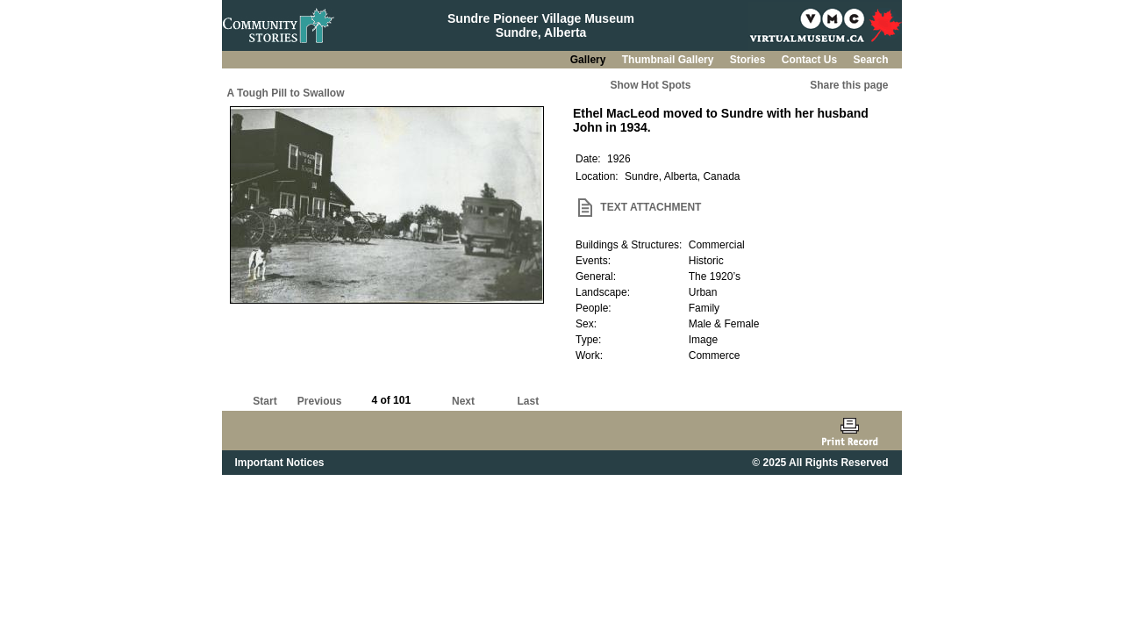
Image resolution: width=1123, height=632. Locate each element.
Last (528, 401)
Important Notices (280, 462)
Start (264, 401)
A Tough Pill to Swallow (286, 93)
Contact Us (811, 60)
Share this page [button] (849, 85)
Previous (319, 401)
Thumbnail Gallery (669, 60)
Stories (749, 60)
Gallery (589, 60)
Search (870, 60)
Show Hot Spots (651, 85)
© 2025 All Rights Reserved (820, 462)
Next (463, 401)
